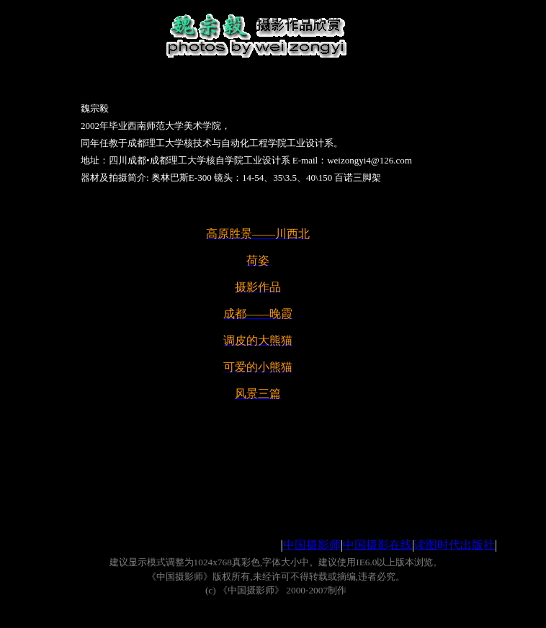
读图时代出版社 (454, 545)
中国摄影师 (312, 545)
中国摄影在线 (377, 545)
